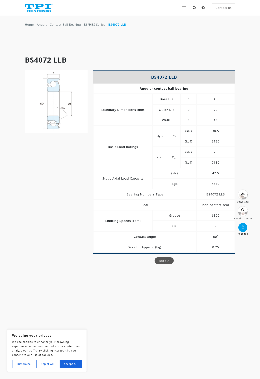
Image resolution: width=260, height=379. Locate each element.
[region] (47, 350)
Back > (164, 261)
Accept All (70, 364)
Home (29, 25)
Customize (23, 364)
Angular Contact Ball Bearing (59, 25)
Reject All (47, 364)
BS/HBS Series (94, 25)
